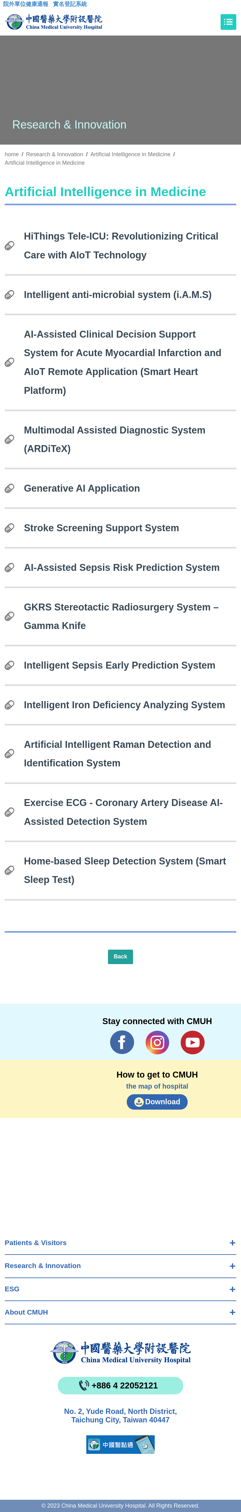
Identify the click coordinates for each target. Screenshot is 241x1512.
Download (162, 1102)
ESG (12, 1289)
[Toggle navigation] (228, 22)
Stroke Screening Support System (101, 527)
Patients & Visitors (36, 1243)
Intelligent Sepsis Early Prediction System (119, 665)
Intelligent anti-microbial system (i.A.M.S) (118, 294)
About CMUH (26, 1312)
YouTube (192, 1042)
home (12, 154)
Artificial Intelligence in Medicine (130, 154)
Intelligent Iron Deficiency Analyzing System (124, 704)
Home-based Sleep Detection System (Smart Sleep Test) (125, 870)
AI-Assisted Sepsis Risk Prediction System (122, 567)
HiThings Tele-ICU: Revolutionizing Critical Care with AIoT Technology (121, 245)
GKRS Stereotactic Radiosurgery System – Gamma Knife (121, 616)
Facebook (122, 1042)
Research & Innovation (43, 1266)
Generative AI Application (82, 488)
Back (120, 956)
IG (157, 1042)
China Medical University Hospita (120, 1352)
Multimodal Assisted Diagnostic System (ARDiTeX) (115, 439)
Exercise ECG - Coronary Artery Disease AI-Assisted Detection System (123, 812)
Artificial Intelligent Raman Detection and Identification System (117, 754)
